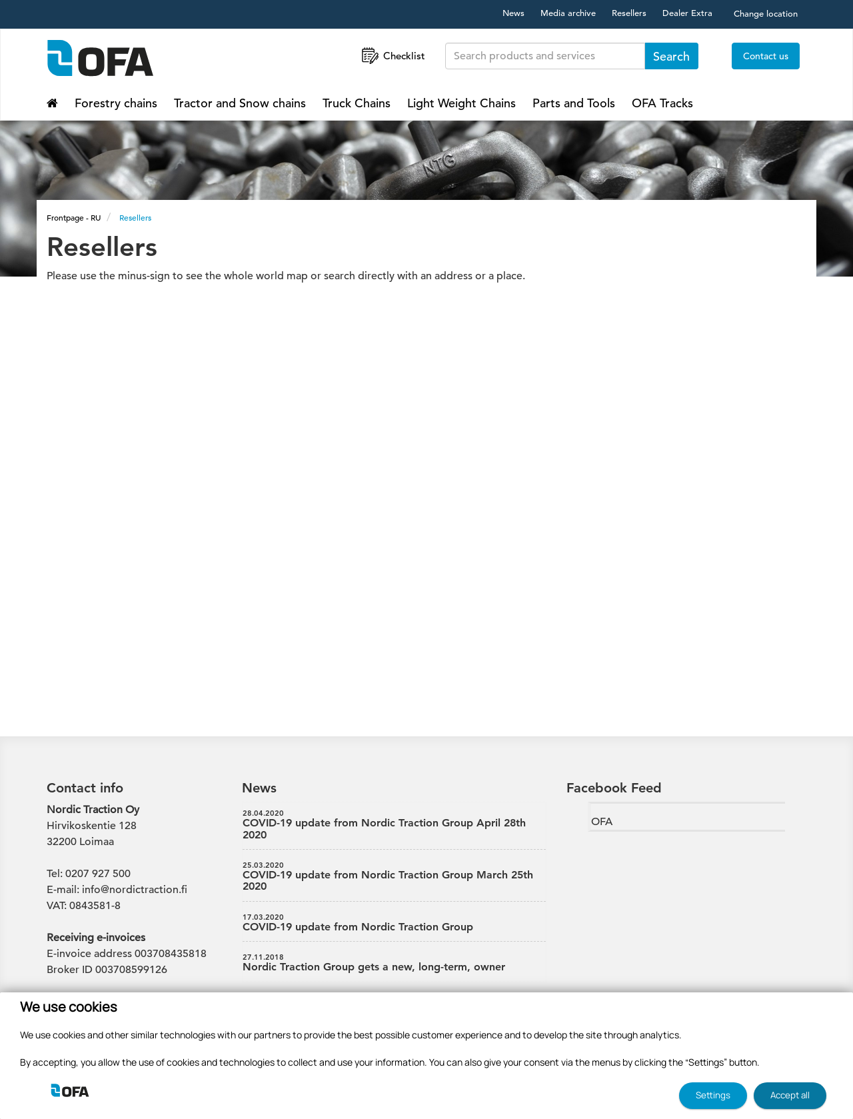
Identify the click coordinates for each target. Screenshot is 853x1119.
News (513, 13)
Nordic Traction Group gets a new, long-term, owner (394, 963)
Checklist (392, 55)
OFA (601, 821)
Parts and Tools (573, 103)
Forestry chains (116, 103)
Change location (766, 13)
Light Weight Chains (461, 103)
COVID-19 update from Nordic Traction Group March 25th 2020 (394, 877)
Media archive (568, 13)
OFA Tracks (662, 103)
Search (671, 56)
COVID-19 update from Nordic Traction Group (394, 923)
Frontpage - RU (74, 217)
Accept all (790, 1095)
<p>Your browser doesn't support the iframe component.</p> (426, 494)
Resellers (629, 13)
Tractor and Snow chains (240, 103)
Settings (713, 1095)
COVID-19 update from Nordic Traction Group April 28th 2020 (394, 825)
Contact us (765, 56)
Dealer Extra (687, 13)
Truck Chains (357, 103)
